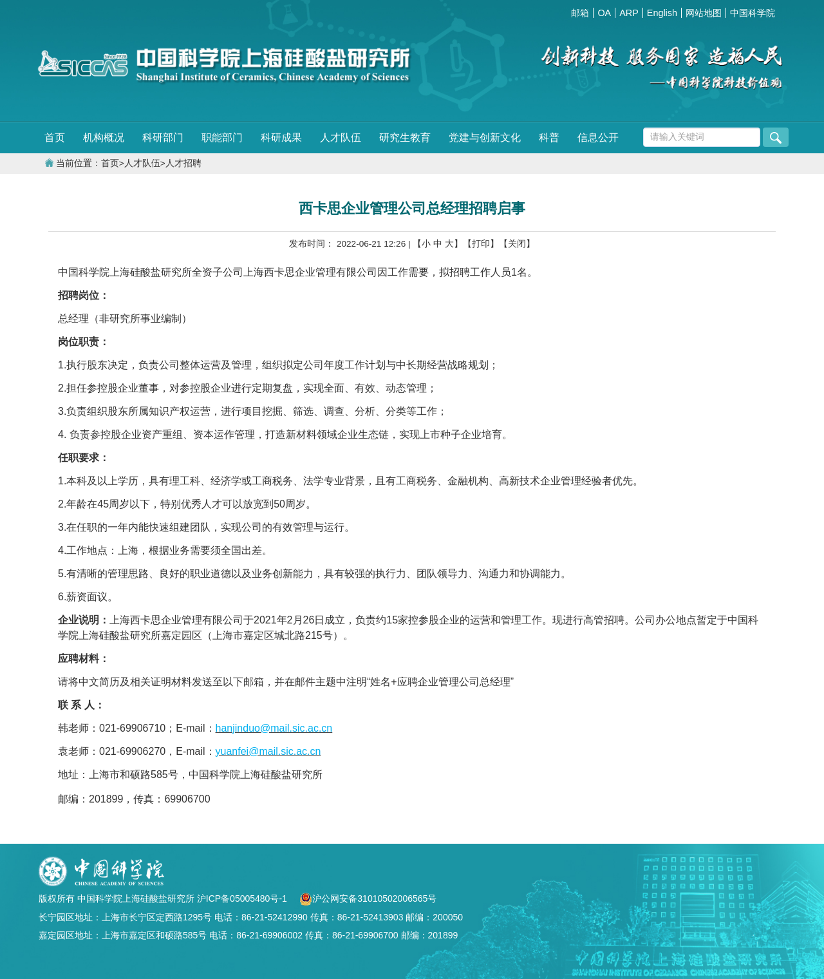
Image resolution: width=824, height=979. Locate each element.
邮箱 (580, 13)
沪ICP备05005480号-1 (243, 898)
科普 (549, 137)
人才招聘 (183, 163)
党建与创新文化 (485, 137)
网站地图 (704, 13)
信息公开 (598, 137)
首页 (54, 137)
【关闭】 (517, 244)
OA (604, 13)
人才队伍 (340, 137)
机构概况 (103, 137)
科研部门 (162, 137)
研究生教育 (405, 137)
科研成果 (281, 137)
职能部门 (222, 137)
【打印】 (481, 244)
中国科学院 (752, 13)
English (662, 13)
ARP (629, 13)
